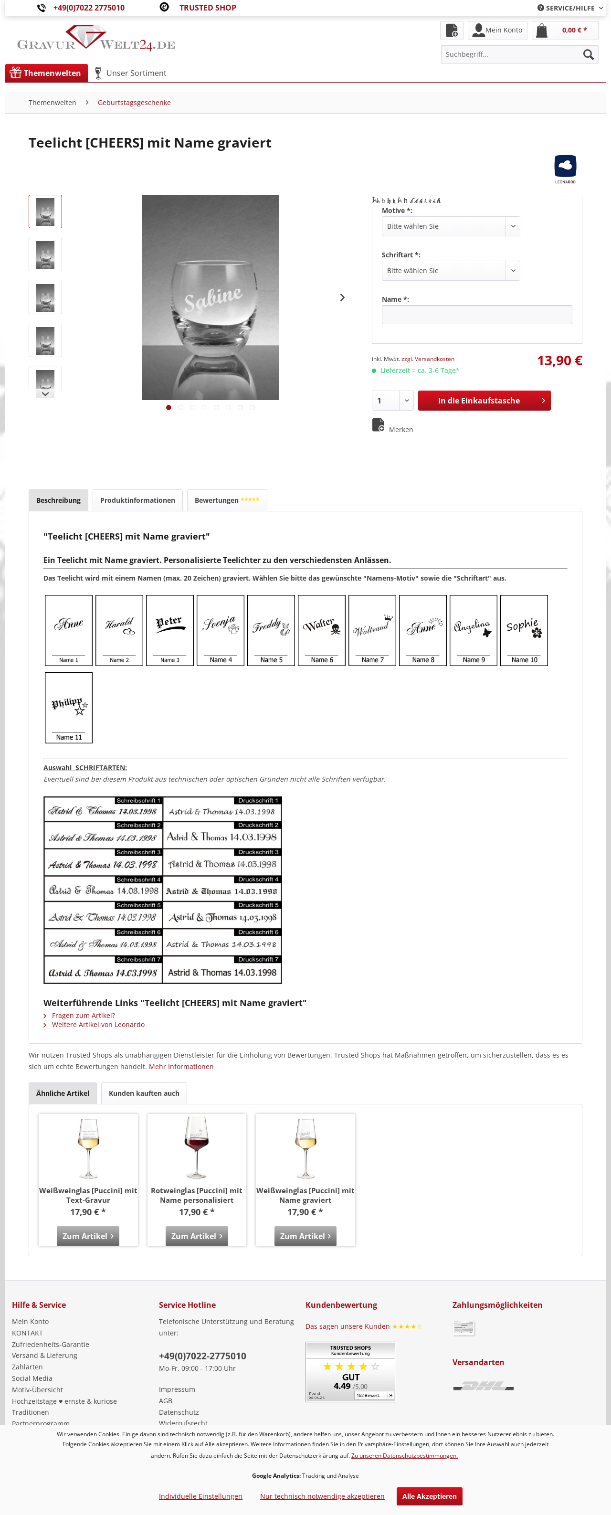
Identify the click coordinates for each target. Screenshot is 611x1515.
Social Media (32, 1378)
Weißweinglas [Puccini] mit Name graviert (305, 1195)
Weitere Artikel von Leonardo (94, 1024)
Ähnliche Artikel (62, 1093)
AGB (165, 1400)
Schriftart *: (401, 254)
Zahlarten (27, 1366)
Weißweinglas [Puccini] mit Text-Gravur (88, 1195)
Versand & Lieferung (44, 1355)
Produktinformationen (137, 500)
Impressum (177, 1389)
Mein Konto (30, 1321)
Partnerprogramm (41, 1423)
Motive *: (397, 210)
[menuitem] (566, 8)
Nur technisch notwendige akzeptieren (322, 1496)
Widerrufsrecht (183, 1423)
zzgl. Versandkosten (427, 359)
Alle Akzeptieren (429, 1496)
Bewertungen (227, 500)
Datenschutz (179, 1412)
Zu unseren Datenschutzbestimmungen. (404, 1455)
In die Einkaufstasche (491, 399)
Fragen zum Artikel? (79, 1015)
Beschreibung (58, 500)
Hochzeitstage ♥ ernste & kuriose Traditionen (64, 1407)
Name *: (395, 299)
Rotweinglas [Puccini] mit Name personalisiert (196, 1195)
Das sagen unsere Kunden (364, 1326)
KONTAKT (27, 1332)
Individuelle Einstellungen (200, 1496)
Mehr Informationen (181, 1066)
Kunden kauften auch (144, 1093)
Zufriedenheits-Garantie (50, 1344)
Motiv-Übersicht (37, 1389)
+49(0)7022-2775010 (202, 1356)
